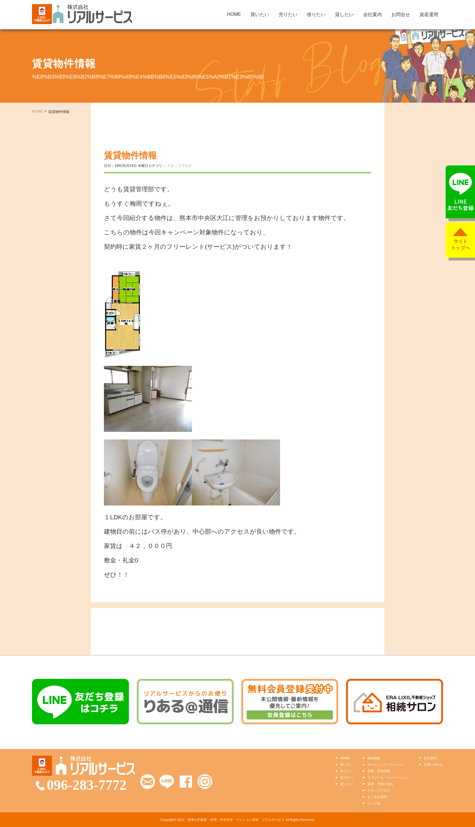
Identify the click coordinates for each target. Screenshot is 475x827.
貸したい (344, 14)
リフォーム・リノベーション (389, 777)
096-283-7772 (87, 785)
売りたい (288, 14)
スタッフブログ (179, 166)
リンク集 (374, 803)
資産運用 (429, 14)
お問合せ (400, 14)
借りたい (316, 14)
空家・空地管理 (379, 771)
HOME (234, 14)
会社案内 (372, 14)
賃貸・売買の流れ (380, 784)
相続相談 (374, 758)
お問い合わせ (433, 764)
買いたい (259, 14)
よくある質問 (377, 797)
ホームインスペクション (385, 764)
